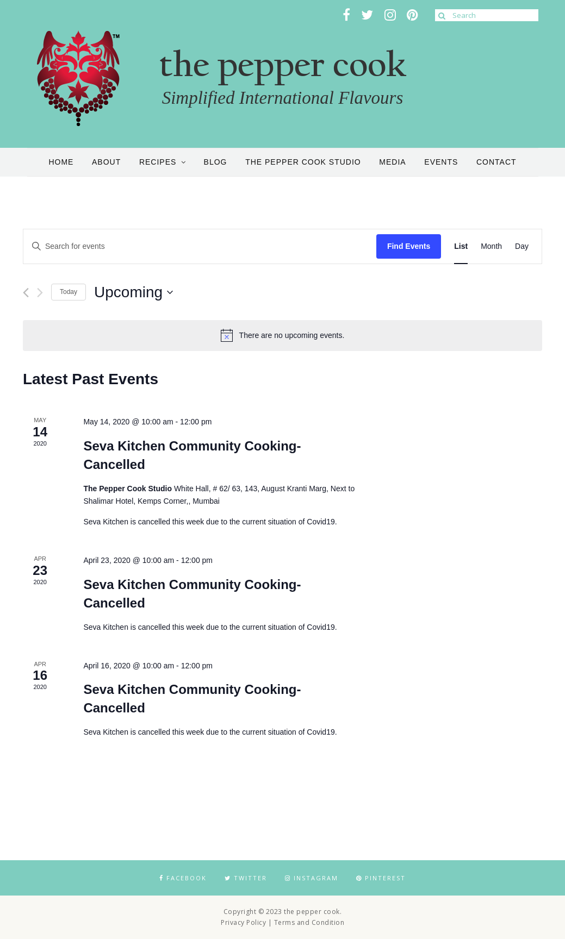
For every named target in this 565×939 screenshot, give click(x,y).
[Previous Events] (26, 292)
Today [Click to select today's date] (68, 292)
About (106, 162)
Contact (496, 162)
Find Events (408, 246)
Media (392, 162)
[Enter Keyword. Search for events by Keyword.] (199, 246)
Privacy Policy (243, 922)
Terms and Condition (309, 922)
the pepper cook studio (303, 162)
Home (60, 162)
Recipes (157, 162)
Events (441, 162)
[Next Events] (40, 292)
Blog (215, 162)
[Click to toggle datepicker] (133, 292)
